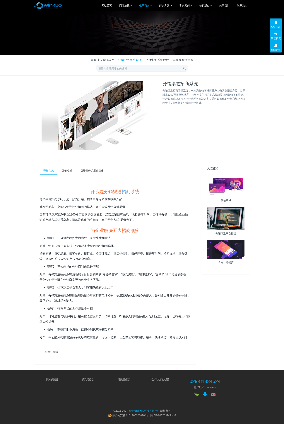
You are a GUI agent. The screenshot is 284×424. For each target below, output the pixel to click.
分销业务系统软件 (130, 60)
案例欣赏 (67, 170)
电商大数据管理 (183, 60)
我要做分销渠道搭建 (92, 170)
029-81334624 (204, 381)
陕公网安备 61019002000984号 (130, 415)
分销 (55, 352)
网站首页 (107, 5)
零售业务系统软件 (102, 60)
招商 (126, 191)
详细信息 (48, 170)
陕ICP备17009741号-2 (163, 415)
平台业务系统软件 (157, 60)
